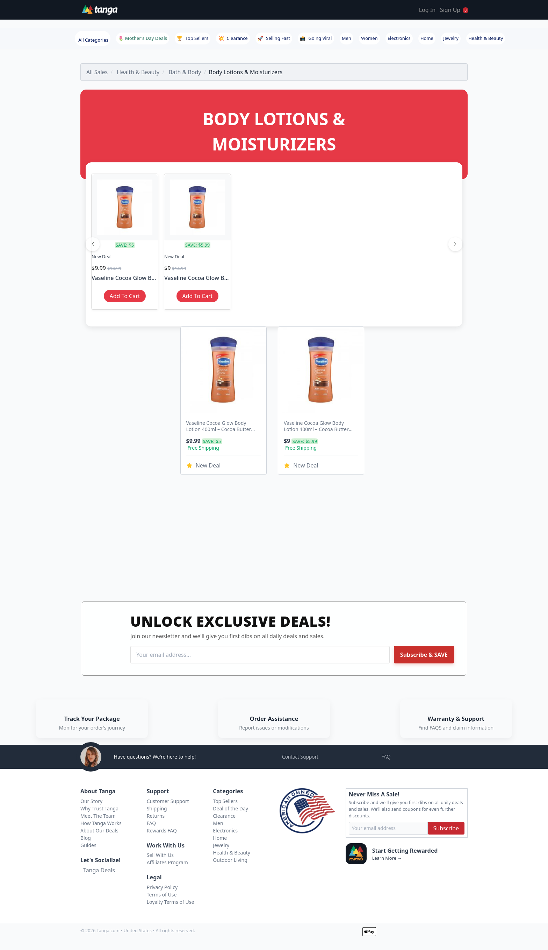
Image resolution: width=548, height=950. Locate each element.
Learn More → (387, 858)
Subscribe (446, 828)
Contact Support (300, 756)
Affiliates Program (167, 862)
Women (369, 38)
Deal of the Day (230, 808)
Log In (427, 10)
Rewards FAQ (162, 830)
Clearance (233, 38)
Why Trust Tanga (99, 808)
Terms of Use (162, 894)
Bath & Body (184, 72)
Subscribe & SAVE (424, 655)
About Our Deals (99, 830)
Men (346, 38)
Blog (85, 838)
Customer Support (168, 801)
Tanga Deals (99, 870)
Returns (156, 815)
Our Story (91, 801)
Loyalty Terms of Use (170, 902)
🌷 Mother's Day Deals (142, 38)
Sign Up (450, 10)
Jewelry (451, 38)
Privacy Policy (162, 887)
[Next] (455, 244)
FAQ (385, 756)
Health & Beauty (485, 38)
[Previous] (93, 244)
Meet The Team (98, 815)
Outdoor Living (230, 860)
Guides (88, 845)
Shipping (157, 808)
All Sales (97, 72)
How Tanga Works (101, 823)
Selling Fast (274, 38)
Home (426, 38)
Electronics (399, 38)
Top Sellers (192, 38)
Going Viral (316, 38)
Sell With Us (160, 855)
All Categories (93, 40)
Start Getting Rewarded (405, 850)
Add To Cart (124, 296)
